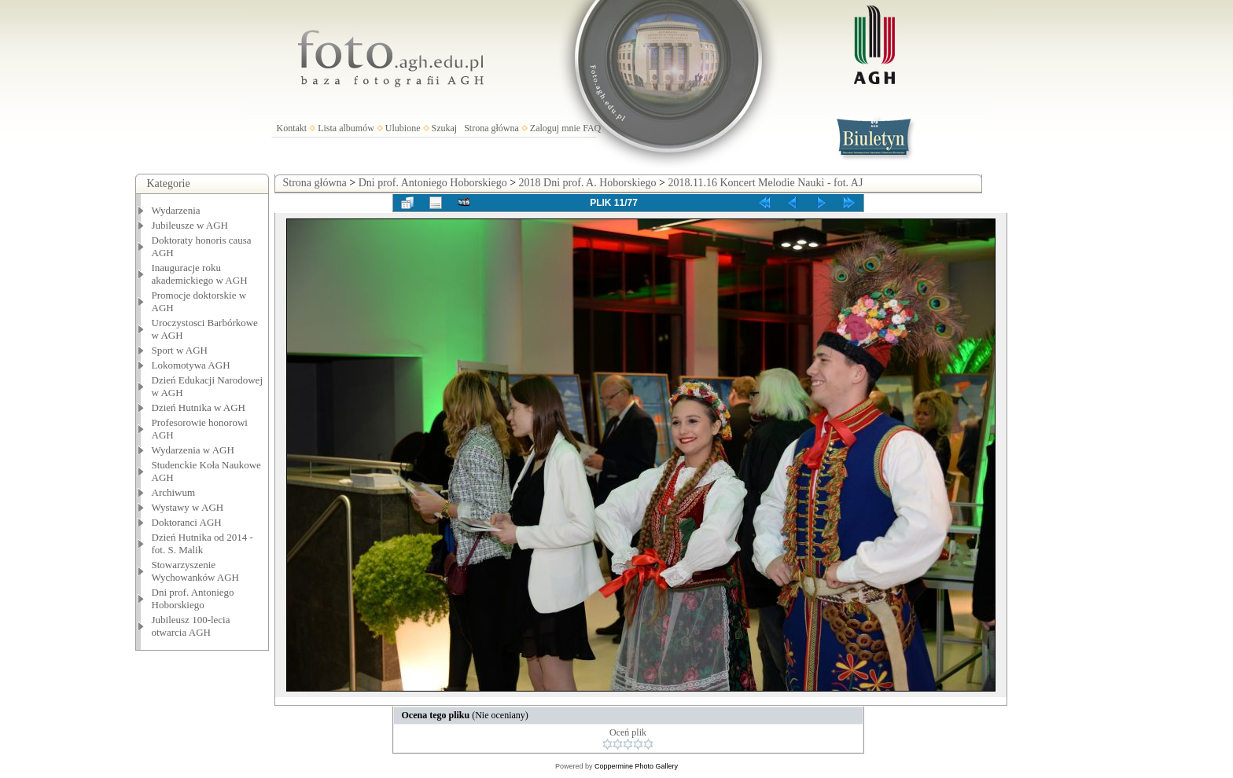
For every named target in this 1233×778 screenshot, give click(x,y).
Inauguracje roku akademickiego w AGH (200, 274)
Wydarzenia (176, 210)
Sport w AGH (180, 350)
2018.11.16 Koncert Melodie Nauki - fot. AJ (765, 183)
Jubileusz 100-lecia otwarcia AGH (191, 626)
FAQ (592, 128)
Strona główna (491, 128)
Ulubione (403, 128)
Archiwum (174, 492)
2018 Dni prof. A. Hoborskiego (588, 183)
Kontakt (292, 128)
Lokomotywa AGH (191, 365)
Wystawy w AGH (188, 507)
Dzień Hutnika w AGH (199, 407)
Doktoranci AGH (187, 522)
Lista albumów (346, 128)
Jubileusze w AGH (190, 225)
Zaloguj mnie (555, 128)
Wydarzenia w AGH (193, 450)
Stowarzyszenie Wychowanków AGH (196, 571)
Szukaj (445, 128)
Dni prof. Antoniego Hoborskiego (193, 598)
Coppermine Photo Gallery (636, 766)
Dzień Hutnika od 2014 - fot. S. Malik (202, 543)
